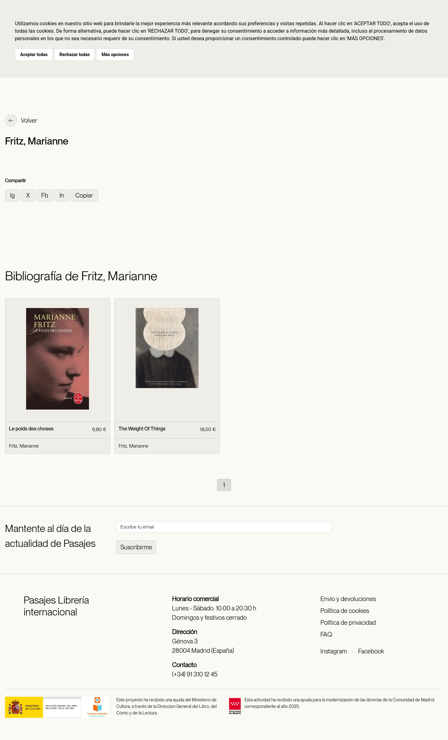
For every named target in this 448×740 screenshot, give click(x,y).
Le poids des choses (31, 429)
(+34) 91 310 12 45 (194, 674)
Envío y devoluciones (348, 599)
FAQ (326, 634)
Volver (21, 121)
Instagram (333, 651)
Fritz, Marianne (24, 446)
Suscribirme (136, 547)
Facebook (371, 651)
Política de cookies (344, 610)
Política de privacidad (348, 622)
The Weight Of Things (142, 429)
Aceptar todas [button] (34, 54)
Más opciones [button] (115, 54)
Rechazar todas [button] (74, 54)
